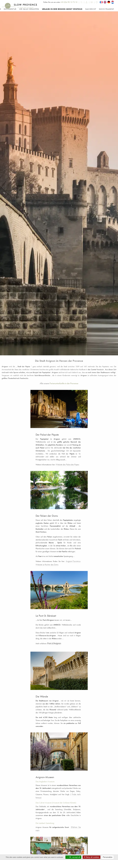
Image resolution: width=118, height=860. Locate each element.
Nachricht (90, 9)
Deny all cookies (91, 857)
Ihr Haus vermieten (29, 9)
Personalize (107, 857)
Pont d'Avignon (54, 643)
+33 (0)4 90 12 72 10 (68, 2)
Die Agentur (10, 9)
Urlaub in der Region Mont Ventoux (62, 9)
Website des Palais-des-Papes (67, 464)
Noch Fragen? (106, 9)
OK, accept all (73, 857)
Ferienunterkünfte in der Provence (64, 383)
